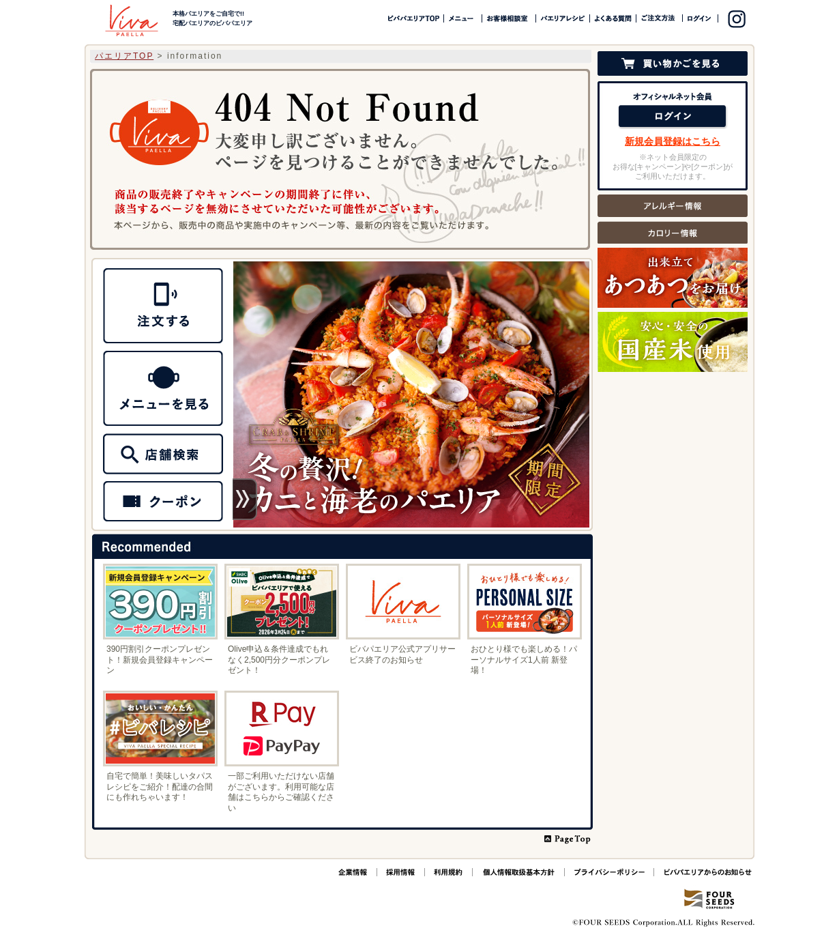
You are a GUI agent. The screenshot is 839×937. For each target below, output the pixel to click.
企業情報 (352, 872)
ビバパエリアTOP (413, 18)
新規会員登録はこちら (672, 141)
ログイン (700, 18)
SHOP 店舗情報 (163, 389)
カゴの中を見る (673, 63)
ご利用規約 (448, 872)
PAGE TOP (567, 839)
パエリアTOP (124, 56)
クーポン (163, 501)
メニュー (462, 18)
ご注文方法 (659, 18)
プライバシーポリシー (608, 872)
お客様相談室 (508, 18)
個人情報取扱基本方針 (518, 872)
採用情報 (400, 872)
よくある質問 (613, 18)
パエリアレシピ (562, 18)
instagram (736, 19)
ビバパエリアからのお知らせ (707, 872)
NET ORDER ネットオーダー (163, 306)
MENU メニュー (163, 453)
